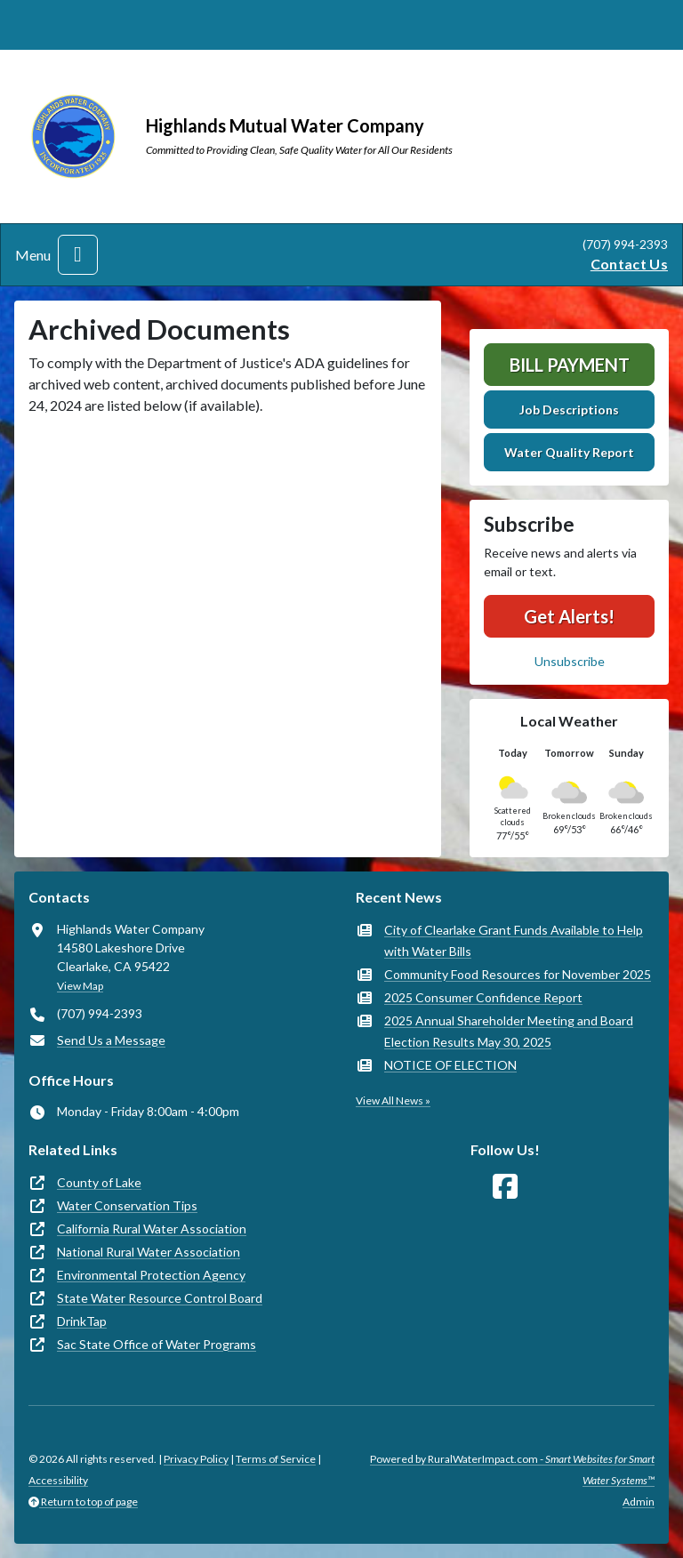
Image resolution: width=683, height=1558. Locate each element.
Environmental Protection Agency (151, 1274)
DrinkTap (82, 1321)
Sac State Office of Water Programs (156, 1344)
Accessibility (58, 1480)
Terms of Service (276, 1459)
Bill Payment (570, 364)
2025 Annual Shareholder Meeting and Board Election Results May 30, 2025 (508, 1031)
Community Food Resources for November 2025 (517, 974)
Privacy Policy (196, 1459)
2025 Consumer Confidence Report (483, 997)
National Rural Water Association (148, 1251)
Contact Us (629, 263)
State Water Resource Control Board (159, 1297)
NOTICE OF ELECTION (450, 1064)
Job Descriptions (569, 409)
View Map (80, 985)
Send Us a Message (111, 1040)
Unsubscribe (569, 661)
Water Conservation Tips (127, 1205)
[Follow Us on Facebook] (505, 1186)
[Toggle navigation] (78, 255)
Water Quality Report (569, 452)
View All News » (393, 1100)
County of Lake (99, 1182)
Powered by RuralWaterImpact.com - (512, 1469)
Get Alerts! (569, 616)
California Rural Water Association (151, 1228)
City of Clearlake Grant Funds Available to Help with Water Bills (513, 940)
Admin (639, 1501)
